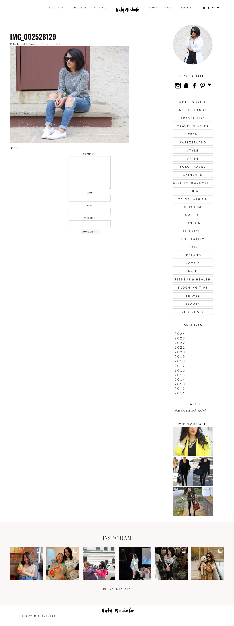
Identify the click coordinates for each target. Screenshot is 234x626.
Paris (193, 190)
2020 (180, 352)
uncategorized (193, 102)
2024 (180, 334)
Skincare (193, 174)
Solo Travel (57, 8)
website (89, 218)
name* (90, 192)
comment (89, 154)
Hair (193, 271)
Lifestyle (100, 8)
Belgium (193, 206)
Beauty (192, 303)
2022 (180, 343)
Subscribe (186, 8)
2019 (180, 357)
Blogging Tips (193, 287)
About (153, 8)
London (193, 223)
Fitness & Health (193, 279)
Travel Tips (193, 118)
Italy (193, 247)
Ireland (192, 255)
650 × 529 (40, 43)
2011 (180, 393)
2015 (180, 375)
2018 (180, 361)
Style (193, 150)
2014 (180, 379)
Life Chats (79, 8)
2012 (180, 389)
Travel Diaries (193, 126)
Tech (193, 134)
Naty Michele (127, 10)
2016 (180, 370)
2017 (180, 366)
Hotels (193, 263)
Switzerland (193, 142)
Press (168, 8)
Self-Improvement (192, 182)
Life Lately (193, 239)
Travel (193, 295)
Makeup (193, 215)
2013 (180, 384)
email (89, 205)
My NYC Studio (193, 198)
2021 (180, 347)
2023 (180, 338)
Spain (193, 158)
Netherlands (193, 110)
